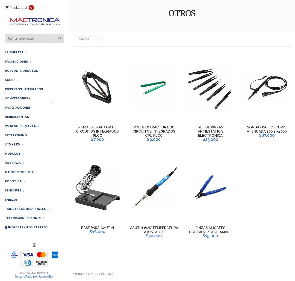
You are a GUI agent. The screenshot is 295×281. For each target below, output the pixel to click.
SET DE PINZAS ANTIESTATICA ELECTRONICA (210, 131)
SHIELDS (11, 199)
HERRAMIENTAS (17, 117)
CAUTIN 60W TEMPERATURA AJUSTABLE (154, 230)
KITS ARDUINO (16, 135)
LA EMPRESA (14, 52)
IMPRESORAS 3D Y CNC (21, 126)
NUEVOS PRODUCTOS (21, 70)
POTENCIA (13, 163)
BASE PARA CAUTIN (97, 228)
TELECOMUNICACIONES (23, 218)
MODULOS (13, 153)
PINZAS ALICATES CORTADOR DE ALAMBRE (210, 230)
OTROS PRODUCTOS (20, 172)
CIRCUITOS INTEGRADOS (24, 89)
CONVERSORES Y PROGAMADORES (18, 103)
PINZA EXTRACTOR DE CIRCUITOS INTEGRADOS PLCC (97, 131)
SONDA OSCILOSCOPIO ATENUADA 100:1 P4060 (267, 129)
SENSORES (13, 190)
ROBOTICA (13, 181)
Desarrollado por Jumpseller (34, 276)
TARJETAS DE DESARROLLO (26, 209)
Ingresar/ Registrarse (26, 227)
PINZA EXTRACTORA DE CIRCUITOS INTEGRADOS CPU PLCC (154, 131)
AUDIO (10, 80)
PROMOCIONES (16, 61)
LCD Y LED (12, 144)
